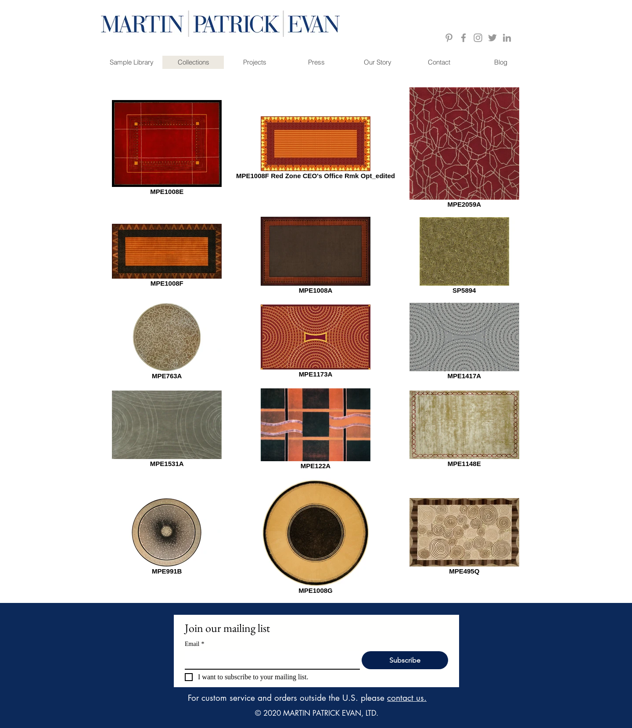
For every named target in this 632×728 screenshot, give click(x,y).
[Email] (270, 660)
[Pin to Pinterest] (524, 83)
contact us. (407, 697)
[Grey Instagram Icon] (478, 37)
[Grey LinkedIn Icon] (507, 37)
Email (194, 644)
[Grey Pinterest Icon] (449, 37)
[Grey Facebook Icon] (463, 37)
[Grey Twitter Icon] (492, 37)
